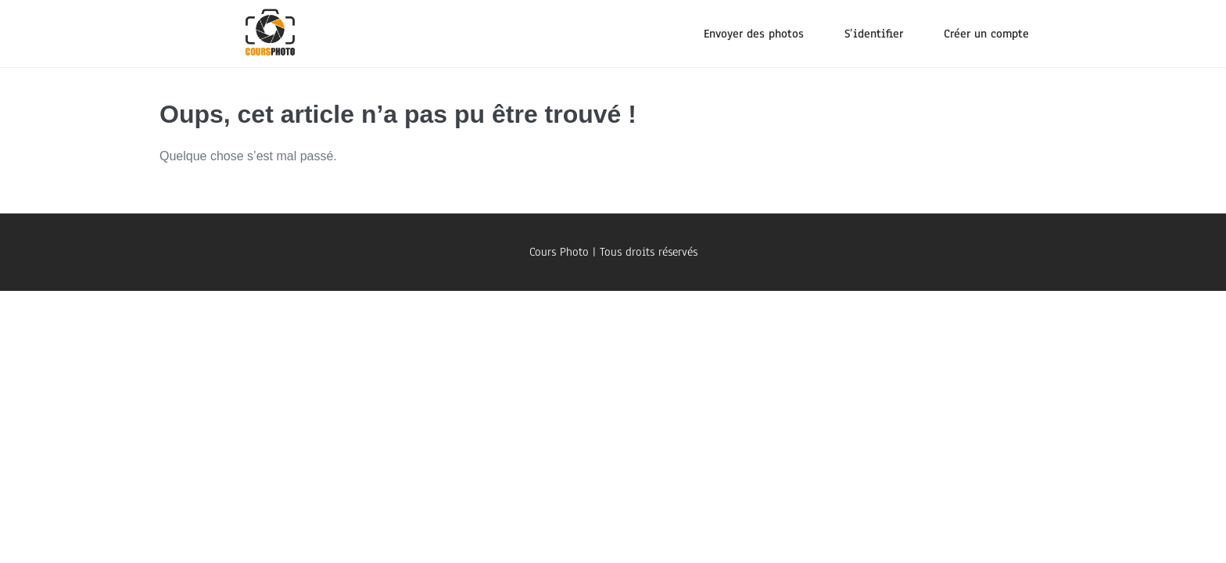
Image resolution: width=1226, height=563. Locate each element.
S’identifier (873, 33)
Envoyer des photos (754, 33)
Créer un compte (986, 33)
